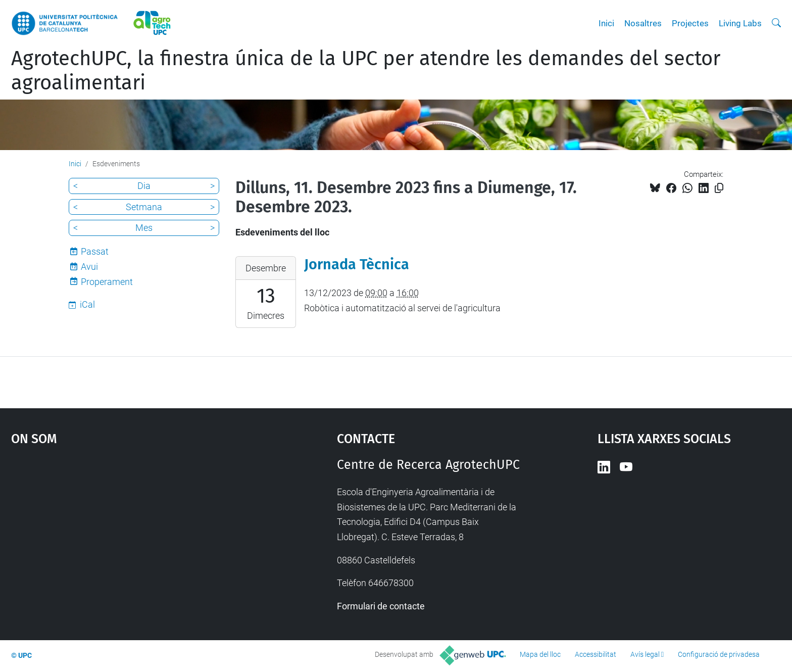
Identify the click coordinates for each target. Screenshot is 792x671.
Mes (144, 227)
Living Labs (740, 23)
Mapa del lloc (540, 654)
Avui (89, 266)
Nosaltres (643, 23)
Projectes (690, 23)
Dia (144, 185)
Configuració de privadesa (719, 654)
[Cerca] (776, 23)
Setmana (144, 207)
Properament (107, 281)
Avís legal (645, 654)
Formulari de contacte (381, 606)
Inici (606, 23)
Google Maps (135, 533)
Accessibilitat (595, 654)
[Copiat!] (719, 188)
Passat (95, 251)
